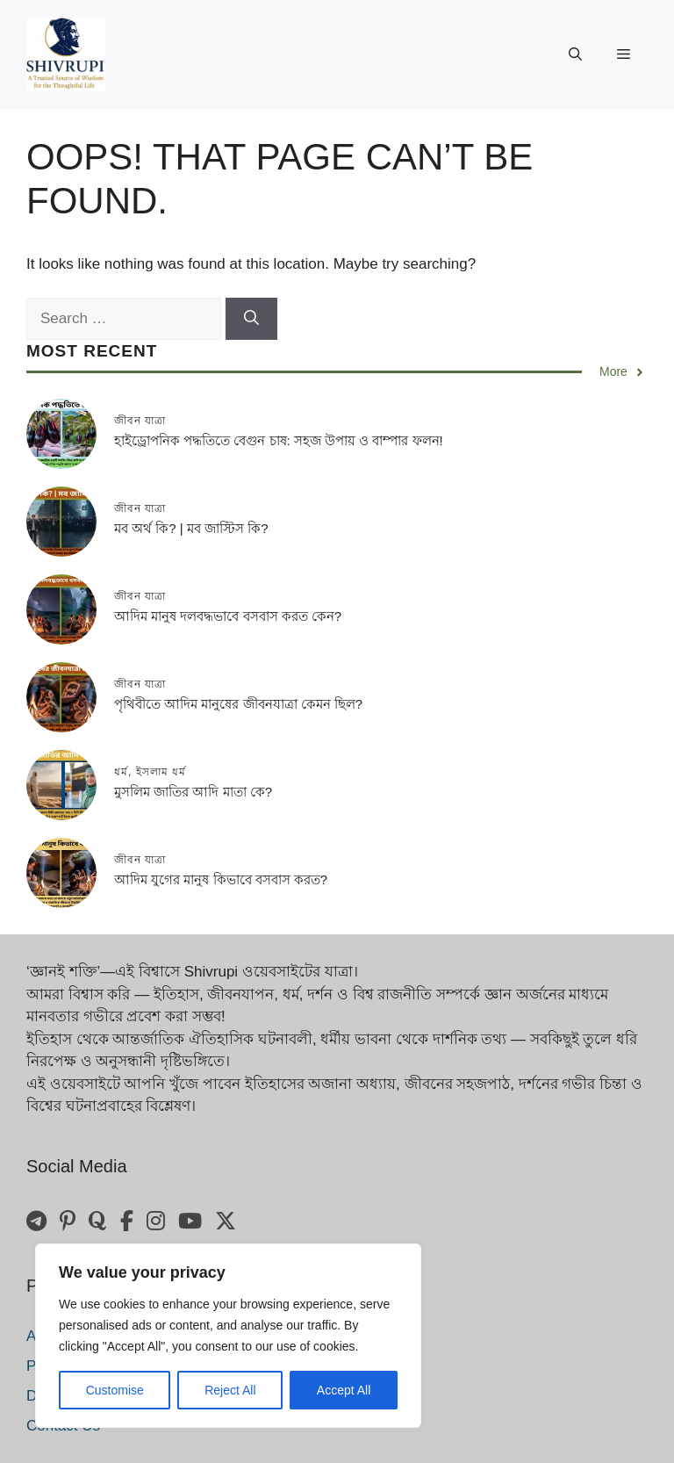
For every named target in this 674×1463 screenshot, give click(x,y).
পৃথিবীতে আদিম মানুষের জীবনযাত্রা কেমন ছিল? (238, 703)
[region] (228, 1335)
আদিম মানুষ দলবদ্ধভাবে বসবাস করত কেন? (227, 616)
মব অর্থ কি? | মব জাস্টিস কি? (191, 528)
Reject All (229, 1390)
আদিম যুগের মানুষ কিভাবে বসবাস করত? (220, 879)
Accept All (343, 1390)
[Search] (251, 319)
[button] (575, 54)
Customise (115, 1390)
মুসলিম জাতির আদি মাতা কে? (193, 791)
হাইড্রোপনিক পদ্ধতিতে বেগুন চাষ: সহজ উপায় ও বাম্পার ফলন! (278, 440)
